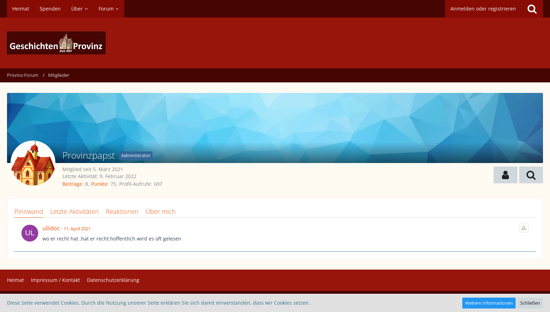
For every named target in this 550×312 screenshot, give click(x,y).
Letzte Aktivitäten (74, 211)
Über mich (161, 211)
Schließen (530, 303)
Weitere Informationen (489, 303)
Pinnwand (28, 211)
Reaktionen (122, 211)
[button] (505, 175)
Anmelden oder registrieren (483, 8)
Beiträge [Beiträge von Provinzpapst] (72, 184)
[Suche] (532, 9)
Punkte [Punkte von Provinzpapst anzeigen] (99, 184)
